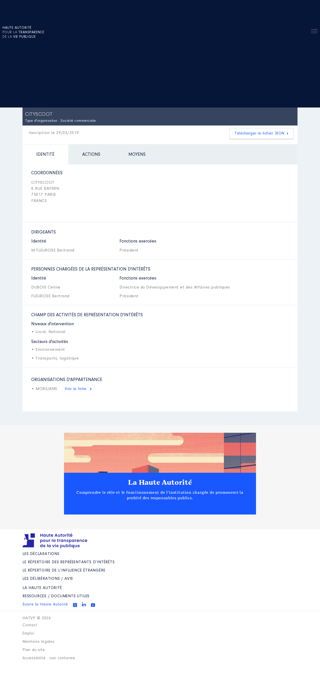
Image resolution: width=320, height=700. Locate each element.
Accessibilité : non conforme (48, 658)
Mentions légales (38, 642)
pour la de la (23, 32)
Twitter (75, 605)
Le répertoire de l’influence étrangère (63, 570)
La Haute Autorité (160, 482)
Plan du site (33, 650)
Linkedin (84, 604)
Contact (29, 625)
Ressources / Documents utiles (56, 596)
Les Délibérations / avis (47, 579)
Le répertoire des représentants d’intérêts (68, 562)
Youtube (93, 605)
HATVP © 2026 (36, 618)
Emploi (28, 634)
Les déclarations (41, 554)
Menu (314, 32)
